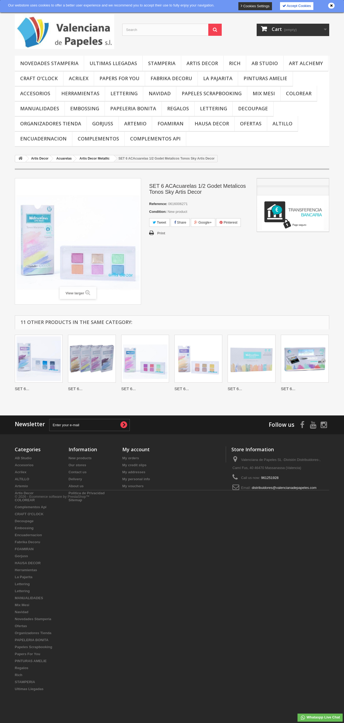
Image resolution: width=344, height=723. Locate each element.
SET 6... (22, 388)
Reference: (158, 204)
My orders (130, 458)
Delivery (75, 479)
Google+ (203, 222)
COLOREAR (298, 93)
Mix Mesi (264, 93)
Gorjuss (102, 123)
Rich (235, 63)
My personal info (136, 479)
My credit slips (134, 465)
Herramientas (80, 93)
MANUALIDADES (39, 108)
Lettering (124, 93)
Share (180, 222)
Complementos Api (155, 138)
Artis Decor (202, 63)
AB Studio (265, 63)
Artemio (135, 123)
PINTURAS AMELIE (265, 78)
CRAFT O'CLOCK (39, 78)
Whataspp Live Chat (320, 717)
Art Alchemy (306, 63)
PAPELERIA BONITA (133, 108)
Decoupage (253, 108)
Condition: (158, 212)
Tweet (159, 222)
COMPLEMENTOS (98, 138)
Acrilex (78, 78)
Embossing (84, 108)
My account (136, 449)
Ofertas (250, 123)
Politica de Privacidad (87, 493)
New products (80, 458)
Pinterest (228, 222)
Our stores (77, 465)
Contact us (78, 472)
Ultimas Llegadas (113, 63)
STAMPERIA (161, 63)
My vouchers (133, 486)
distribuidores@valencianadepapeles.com (284, 488)
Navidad (160, 93)
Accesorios (35, 93)
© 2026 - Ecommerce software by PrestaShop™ (52, 708)
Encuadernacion (43, 138)
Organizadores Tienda (50, 123)
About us (76, 486)
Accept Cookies (296, 6)
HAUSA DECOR (212, 123)
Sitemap (75, 500)
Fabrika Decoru (171, 78)
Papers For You (119, 78)
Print (161, 233)
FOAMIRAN (170, 123)
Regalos (178, 108)
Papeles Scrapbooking (212, 93)
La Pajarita (217, 78)
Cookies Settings (255, 5)
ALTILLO (282, 123)
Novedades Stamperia (49, 63)
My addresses (133, 472)
